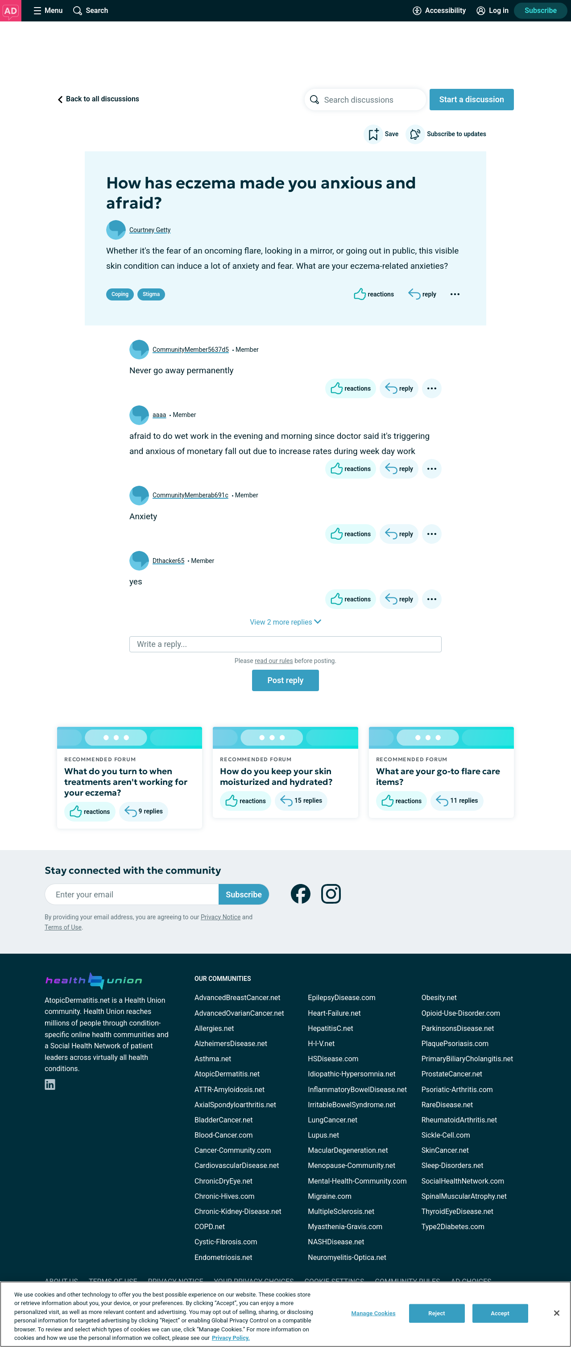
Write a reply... (162, 644)
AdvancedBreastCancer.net (237, 997)
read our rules (274, 660)
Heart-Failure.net (334, 1013)
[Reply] (422, 294)
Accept (500, 1313)
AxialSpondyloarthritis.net (235, 1105)
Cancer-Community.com (232, 1150)
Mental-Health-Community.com (357, 1181)
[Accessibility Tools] (439, 10)
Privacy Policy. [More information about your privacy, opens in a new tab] (231, 1337)
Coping (120, 294)
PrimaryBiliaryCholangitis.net (467, 1059)
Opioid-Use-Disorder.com (461, 1013)
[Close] (557, 1313)
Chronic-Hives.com (224, 1196)
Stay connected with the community (133, 870)
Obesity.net (439, 997)
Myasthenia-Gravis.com (345, 1226)
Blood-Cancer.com (223, 1135)
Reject (436, 1313)
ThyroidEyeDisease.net (457, 1211)
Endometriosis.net (223, 1257)
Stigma (151, 294)
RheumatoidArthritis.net (459, 1120)
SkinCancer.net (445, 1150)
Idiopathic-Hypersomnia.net (351, 1074)
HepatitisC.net (330, 1028)
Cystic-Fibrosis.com (225, 1242)
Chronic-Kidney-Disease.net (237, 1211)
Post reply (285, 680)
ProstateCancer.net (452, 1074)
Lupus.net (323, 1135)
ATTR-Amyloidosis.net (229, 1089)
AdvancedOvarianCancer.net (239, 1013)
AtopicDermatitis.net (227, 1074)
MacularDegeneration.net (348, 1150)
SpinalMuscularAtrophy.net (464, 1196)
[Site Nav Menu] (48, 10)
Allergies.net (214, 1028)
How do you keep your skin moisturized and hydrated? (276, 776)
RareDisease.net (447, 1105)
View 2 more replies (285, 622)
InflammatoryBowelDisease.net (357, 1089)
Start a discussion (471, 99)
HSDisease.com (333, 1059)
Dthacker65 (168, 560)
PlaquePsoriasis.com (455, 1043)
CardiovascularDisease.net (236, 1165)
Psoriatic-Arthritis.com (457, 1089)
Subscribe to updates (445, 134)
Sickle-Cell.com (446, 1135)
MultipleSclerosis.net (341, 1211)
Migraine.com (330, 1196)
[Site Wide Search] (90, 10)
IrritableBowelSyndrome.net (351, 1105)
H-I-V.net (321, 1043)
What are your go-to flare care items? (438, 776)
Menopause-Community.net (351, 1165)
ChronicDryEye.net (223, 1181)
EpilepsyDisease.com (341, 997)
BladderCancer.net (223, 1120)
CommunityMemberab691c (190, 495)
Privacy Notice (220, 917)
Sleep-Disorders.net (453, 1165)
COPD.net (209, 1226)
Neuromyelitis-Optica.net (347, 1257)
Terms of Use (63, 927)
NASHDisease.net (336, 1242)
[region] (285, 1314)
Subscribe (541, 10)
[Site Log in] (492, 10)
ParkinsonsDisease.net (458, 1028)
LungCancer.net (332, 1120)
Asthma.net (212, 1059)
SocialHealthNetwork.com (463, 1181)
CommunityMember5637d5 (191, 349)
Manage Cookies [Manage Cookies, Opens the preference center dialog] (374, 1313)
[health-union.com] (94, 979)
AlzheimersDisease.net (230, 1043)
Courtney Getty (149, 230)
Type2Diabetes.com (453, 1226)
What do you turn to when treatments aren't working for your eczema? (125, 782)
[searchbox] (375, 99)
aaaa (159, 414)
